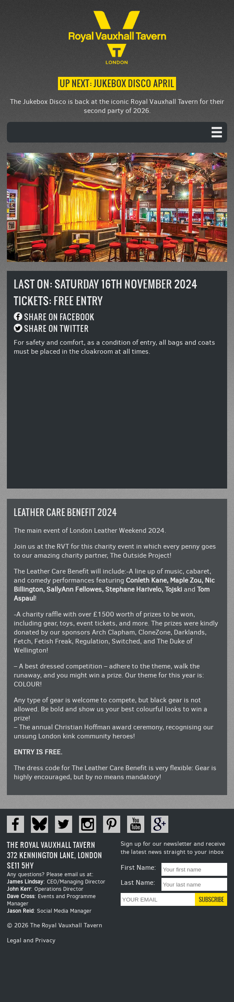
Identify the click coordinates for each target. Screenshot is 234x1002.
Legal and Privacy (31, 940)
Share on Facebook (59, 317)
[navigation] (117, 132)
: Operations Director (45, 889)
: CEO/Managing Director (56, 881)
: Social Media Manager (49, 910)
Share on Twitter (56, 328)
